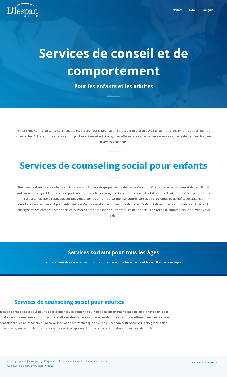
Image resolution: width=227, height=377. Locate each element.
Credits (49, 365)
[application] (215, 10)
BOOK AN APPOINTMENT (206, 362)
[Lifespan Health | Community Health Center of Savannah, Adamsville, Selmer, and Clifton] (22, 9)
